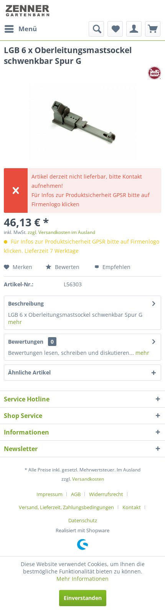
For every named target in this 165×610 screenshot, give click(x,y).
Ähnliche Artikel (29, 372)
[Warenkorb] (152, 29)
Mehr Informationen (82, 578)
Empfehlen (112, 267)
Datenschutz (82, 520)
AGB (76, 494)
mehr (15, 322)
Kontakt (131, 507)
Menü (21, 28)
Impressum (49, 494)
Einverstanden (83, 598)
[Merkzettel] (115, 29)
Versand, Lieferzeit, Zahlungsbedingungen (66, 507)
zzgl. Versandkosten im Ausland (61, 232)
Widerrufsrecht (106, 494)
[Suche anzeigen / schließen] (96, 29)
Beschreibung (26, 303)
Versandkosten (88, 479)
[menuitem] (20, 29)
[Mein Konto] (134, 29)
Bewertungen (25, 341)
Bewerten (62, 267)
